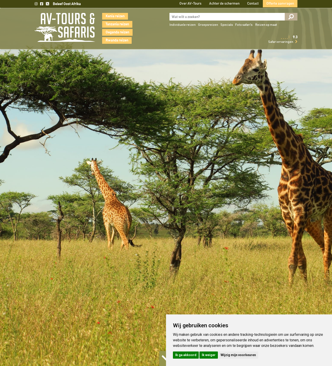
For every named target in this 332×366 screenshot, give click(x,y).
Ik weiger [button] (209, 355)
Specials (226, 24)
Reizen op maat (266, 24)
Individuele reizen (182, 24)
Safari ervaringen (280, 42)
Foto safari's (243, 24)
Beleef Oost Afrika (67, 4)
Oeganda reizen (117, 32)
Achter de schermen (224, 3)
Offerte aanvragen (280, 3)
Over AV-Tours (190, 3)
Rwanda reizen (117, 40)
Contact (253, 3)
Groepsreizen (208, 24)
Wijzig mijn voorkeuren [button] (238, 355)
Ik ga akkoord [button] (185, 355)
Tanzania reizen (117, 24)
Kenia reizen (115, 16)
